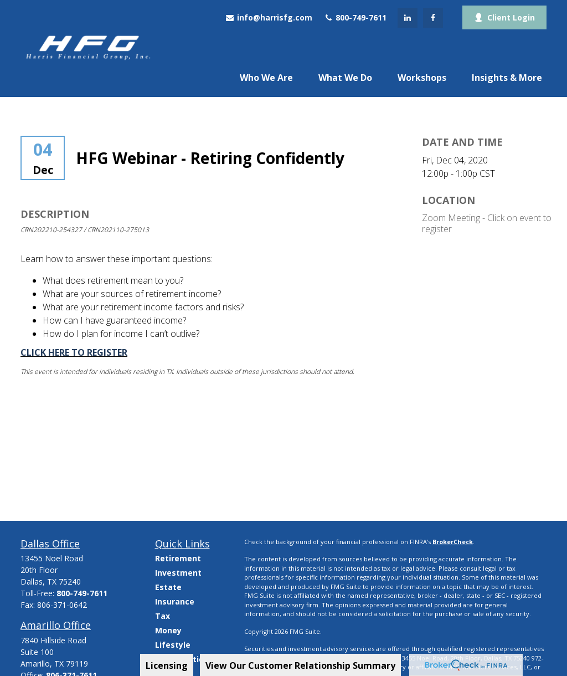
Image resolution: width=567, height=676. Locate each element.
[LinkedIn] (407, 18)
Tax (162, 616)
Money (168, 630)
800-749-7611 (354, 17)
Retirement (178, 558)
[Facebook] (433, 18)
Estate (168, 587)
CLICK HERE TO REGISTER (73, 352)
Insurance (174, 601)
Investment (178, 572)
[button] (266, 77)
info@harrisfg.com (268, 17)
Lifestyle (172, 644)
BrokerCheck (452, 541)
